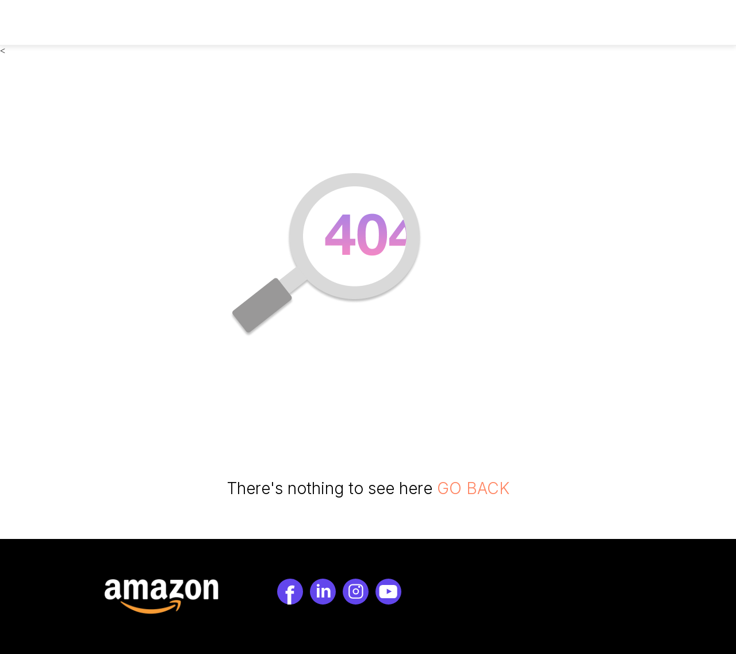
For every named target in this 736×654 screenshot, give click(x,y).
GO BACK (473, 488)
